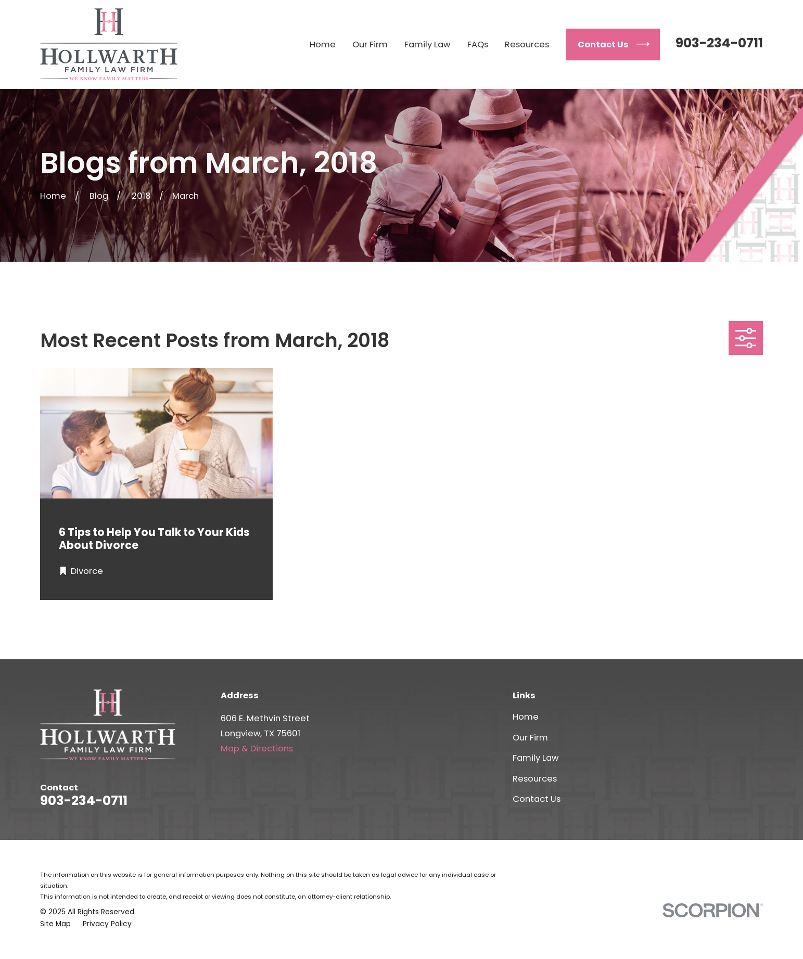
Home (526, 717)
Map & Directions (257, 749)
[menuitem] (55, 924)
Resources (535, 779)
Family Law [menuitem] (427, 44)
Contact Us (536, 799)
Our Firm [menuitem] (370, 44)
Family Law (535, 758)
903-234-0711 (719, 43)
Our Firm (530, 738)
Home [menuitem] (323, 44)
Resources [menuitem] (527, 44)
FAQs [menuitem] (477, 44)
